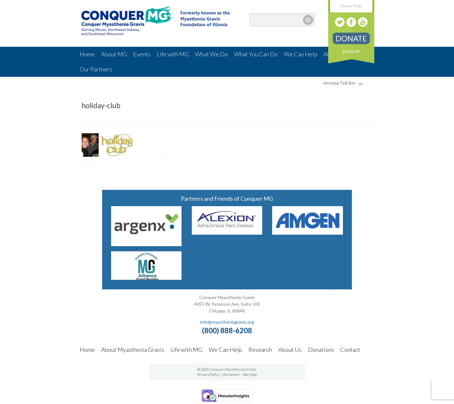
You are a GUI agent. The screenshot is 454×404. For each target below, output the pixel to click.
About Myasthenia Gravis (132, 349)
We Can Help (300, 54)
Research (260, 349)
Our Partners (96, 69)
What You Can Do (256, 54)
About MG (114, 54)
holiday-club (101, 105)
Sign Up (351, 51)
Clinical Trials (351, 6)
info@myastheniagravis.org (227, 322)
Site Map (250, 374)
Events (141, 54)
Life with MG (173, 54)
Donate (351, 38)
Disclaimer (231, 374)
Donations (321, 349)
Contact (350, 349)
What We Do (211, 54)
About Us (290, 349)
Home (87, 54)
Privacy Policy (208, 374)
